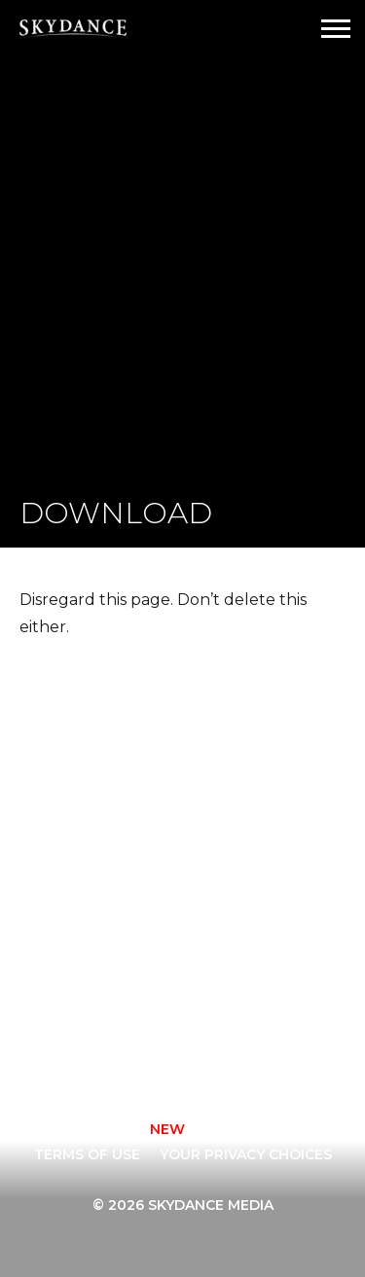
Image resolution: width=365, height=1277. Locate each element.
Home (93, 813)
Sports (100, 942)
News (221, 916)
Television (242, 813)
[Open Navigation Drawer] (336, 28)
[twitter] (187, 1049)
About (225, 839)
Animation (112, 839)
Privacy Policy (228, 1129)
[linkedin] (293, 1049)
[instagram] (135, 1049)
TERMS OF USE (87, 1154)
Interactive (118, 891)
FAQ (215, 891)
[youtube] (240, 1049)
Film (88, 864)
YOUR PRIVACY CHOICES (246, 1154)
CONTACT (94, 1129)
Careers (232, 864)
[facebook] (82, 1049)
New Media (113, 916)
